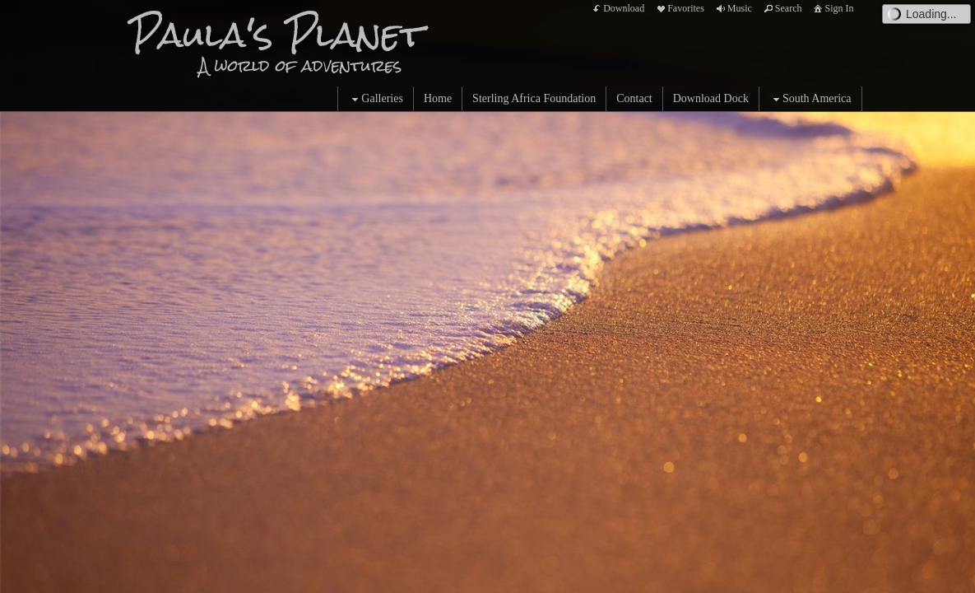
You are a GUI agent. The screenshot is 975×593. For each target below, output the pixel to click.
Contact (634, 98)
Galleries (375, 99)
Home (438, 98)
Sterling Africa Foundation (534, 98)
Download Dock (711, 98)
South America (810, 99)
